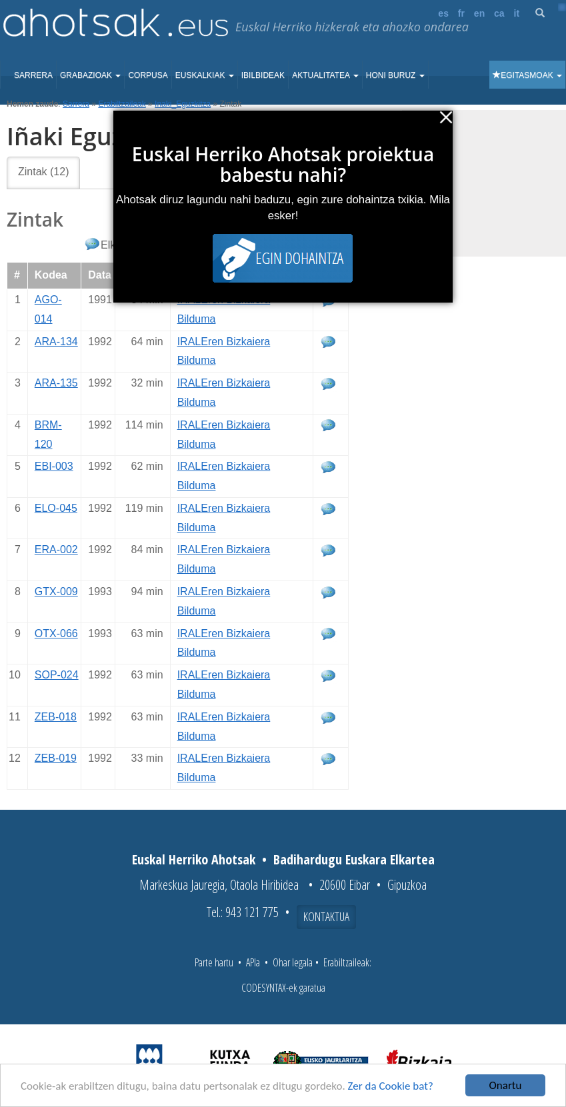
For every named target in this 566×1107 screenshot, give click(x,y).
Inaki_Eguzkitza (183, 104)
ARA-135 (56, 383)
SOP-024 (57, 674)
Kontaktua (326, 916)
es (443, 13)
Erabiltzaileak (121, 104)
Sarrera (33, 75)
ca (499, 13)
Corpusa (147, 75)
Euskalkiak (204, 75)
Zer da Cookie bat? (390, 1086)
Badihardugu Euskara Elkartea (354, 859)
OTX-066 (56, 633)
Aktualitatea (325, 75)
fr (461, 13)
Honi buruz (395, 75)
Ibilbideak (263, 75)
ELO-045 (56, 508)
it (517, 13)
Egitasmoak (527, 75)
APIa (253, 962)
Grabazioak (90, 75)
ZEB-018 (56, 716)
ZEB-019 (56, 758)
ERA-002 (56, 549)
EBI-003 (54, 466)
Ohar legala (293, 962)
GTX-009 (56, 591)
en (479, 13)
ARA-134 (56, 341)
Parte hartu (214, 962)
